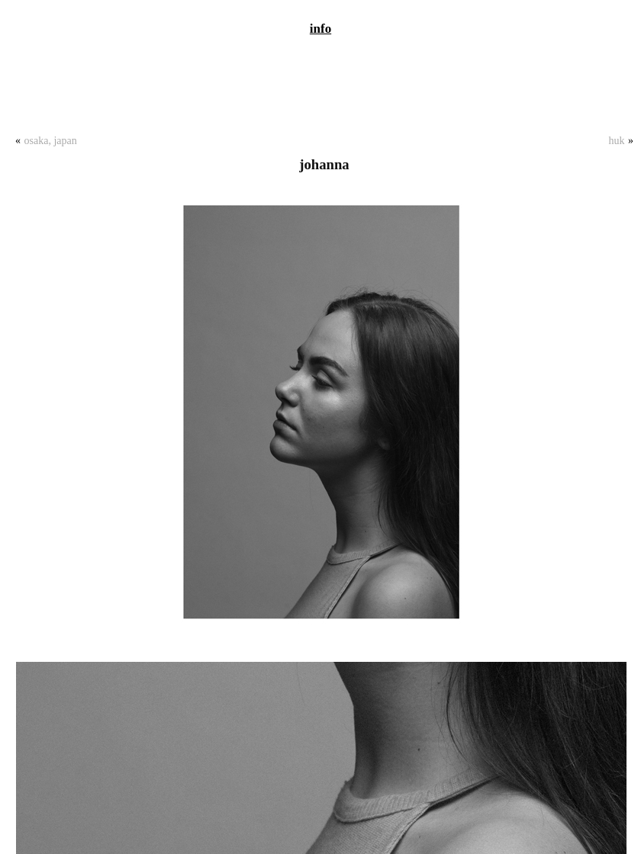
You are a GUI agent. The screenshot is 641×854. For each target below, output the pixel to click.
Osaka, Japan (50, 140)
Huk (617, 140)
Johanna (324, 164)
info (320, 28)
